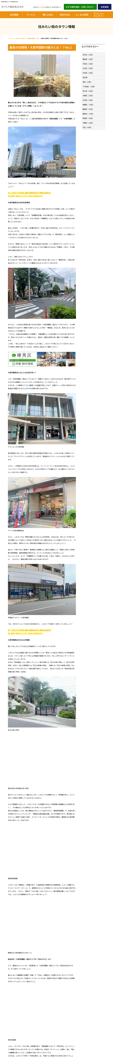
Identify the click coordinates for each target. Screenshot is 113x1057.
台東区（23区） (88, 95)
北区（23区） (87, 127)
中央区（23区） (88, 64)
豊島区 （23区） (88, 114)
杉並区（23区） (88, 73)
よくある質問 (82, 14)
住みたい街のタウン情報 (23, 38)
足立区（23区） (88, 54)
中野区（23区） (88, 123)
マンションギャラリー (99, 15)
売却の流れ (65, 14)
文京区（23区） (88, 100)
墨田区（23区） (88, 59)
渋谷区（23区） (88, 68)
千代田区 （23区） (89, 86)
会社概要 (14, 14)
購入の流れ (48, 14)
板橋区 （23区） (88, 104)
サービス (31, 14)
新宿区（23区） (88, 118)
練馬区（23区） (35, 38)
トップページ (11, 38)
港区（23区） (87, 82)
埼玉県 (85, 77)
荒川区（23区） (88, 91)
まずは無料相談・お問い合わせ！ (80, 6)
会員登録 (104, 6)
